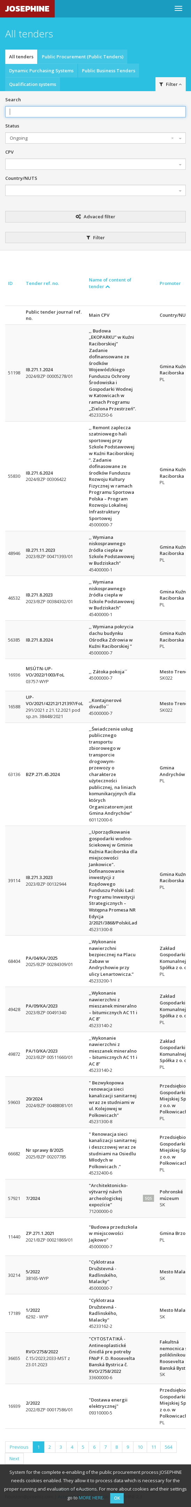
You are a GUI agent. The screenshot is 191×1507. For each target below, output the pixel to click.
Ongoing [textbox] (92, 138)
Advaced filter (95, 216)
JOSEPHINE (27, 8)
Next (14, 1458)
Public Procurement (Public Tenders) (82, 56)
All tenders (21, 56)
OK (117, 1498)
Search (13, 99)
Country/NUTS (21, 178)
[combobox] (95, 138)
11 (153, 1447)
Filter (170, 84)
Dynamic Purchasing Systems (41, 70)
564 (168, 1447)
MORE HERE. (91, 1497)
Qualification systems (32, 84)
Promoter (170, 283)
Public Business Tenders (108, 70)
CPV (9, 152)
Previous (19, 1447)
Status (12, 126)
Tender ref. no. (42, 283)
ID (10, 283)
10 (140, 1447)
